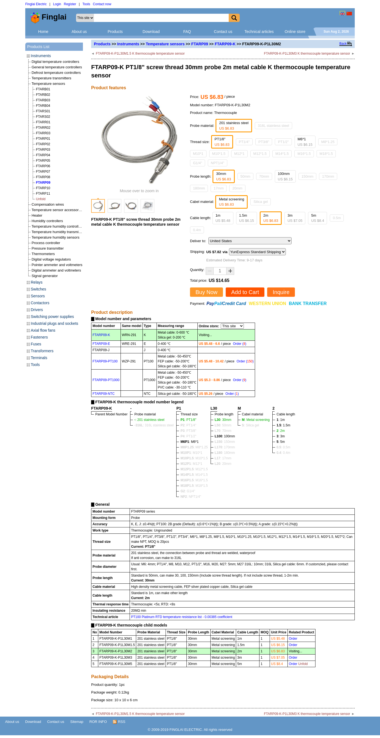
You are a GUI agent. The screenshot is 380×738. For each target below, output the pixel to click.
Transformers (42, 351)
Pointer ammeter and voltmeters (57, 265)
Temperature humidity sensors (55, 237)
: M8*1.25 (194, 447)
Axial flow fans (43, 330)
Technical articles (259, 31)
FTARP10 (43, 188)
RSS (119, 722)
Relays (37, 282)
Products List (38, 46)
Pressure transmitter (48, 248)
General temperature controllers (57, 67)
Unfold (41, 199)
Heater (37, 215)
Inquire (281, 292)
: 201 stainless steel (149, 420)
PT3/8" (263, 142)
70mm (264, 176)
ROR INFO (98, 722)
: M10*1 (191, 453)
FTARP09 (199, 44)
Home (43, 31)
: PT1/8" (188, 420)
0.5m (337, 218)
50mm (245, 176)
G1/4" (197, 163)
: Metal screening (256, 420)
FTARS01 (43, 111)
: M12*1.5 (194, 469)
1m (223, 218)
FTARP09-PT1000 (106, 380)
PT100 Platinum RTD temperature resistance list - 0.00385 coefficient (181, 617)
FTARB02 (43, 95)
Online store (295, 31)
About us (79, 31)
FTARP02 (43, 144)
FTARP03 (43, 150)
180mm (199, 188)
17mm (218, 188)
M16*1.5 (304, 154)
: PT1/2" (188, 436)
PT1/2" (283, 142)
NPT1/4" (217, 163)
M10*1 (198, 154)
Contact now (102, 4)
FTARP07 (43, 172)
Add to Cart (245, 292)
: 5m (280, 442)
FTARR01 (43, 122)
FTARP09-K (225, 44)
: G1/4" (187, 491)
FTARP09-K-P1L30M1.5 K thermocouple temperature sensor (140, 53)
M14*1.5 (282, 154)
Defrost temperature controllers (56, 73)
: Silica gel (250, 425)
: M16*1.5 (194, 480)
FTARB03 (43, 100)
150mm (307, 176)
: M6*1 (189, 442)
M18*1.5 (326, 154)
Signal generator (45, 276)
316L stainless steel (273, 126)
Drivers (37, 310)
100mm (285, 176)
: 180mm (225, 453)
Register (70, 4)
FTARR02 (43, 128)
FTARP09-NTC (103, 394)
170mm (328, 176)
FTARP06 (43, 166)
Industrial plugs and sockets (54, 323)
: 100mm (225, 436)
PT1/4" (244, 142)
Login (57, 4)
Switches (38, 289)
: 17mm (223, 458)
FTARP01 (43, 139)
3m (294, 218)
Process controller (46, 243)
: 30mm (223, 420)
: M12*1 (191, 464)
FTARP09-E (101, 344)
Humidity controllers (47, 221)
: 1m (280, 420)
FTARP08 (43, 177)
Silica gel (260, 202)
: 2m (280, 431)
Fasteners (39, 337)
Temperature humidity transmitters (59, 232)
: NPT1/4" (190, 497)
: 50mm (223, 425)
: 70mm (223, 431)
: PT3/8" (188, 431)
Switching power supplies (52, 316)
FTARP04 (43, 155)
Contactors (40, 303)
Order (293, 639)
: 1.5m (283, 425)
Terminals (39, 358)
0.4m (197, 230)
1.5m (246, 218)
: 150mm (225, 442)
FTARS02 (43, 117)
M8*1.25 (327, 142)
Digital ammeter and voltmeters (56, 270)
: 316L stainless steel (154, 425)
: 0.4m (283, 453)
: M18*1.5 (194, 486)
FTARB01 (43, 89)
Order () (239, 344)
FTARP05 (43, 161)
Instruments (128, 44)
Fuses (36, 344)
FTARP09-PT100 (105, 361)
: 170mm (225, 447)
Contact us (223, 31)
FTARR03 (43, 133)
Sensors (38, 296)
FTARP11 (43, 193)
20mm (237, 188)
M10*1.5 (218, 154)
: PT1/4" (188, 425)
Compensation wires (48, 204)
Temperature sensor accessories (57, 210)
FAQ (187, 31)
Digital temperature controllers (55, 62)
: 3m (280, 436)
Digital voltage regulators (51, 259)
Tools (86, 4)
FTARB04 (43, 106)
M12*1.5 (260, 154)
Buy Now (206, 292)
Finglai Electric (36, 4)
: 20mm (223, 464)
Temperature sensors (165, 44)
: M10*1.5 (194, 458)
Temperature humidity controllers (57, 226)
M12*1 (239, 154)
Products (115, 31)
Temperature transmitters (51, 78)
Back (343, 44)
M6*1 (305, 142)
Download (151, 31)
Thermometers (43, 254)
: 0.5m (283, 447)
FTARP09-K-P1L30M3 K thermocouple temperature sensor (307, 53)
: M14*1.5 (194, 475)
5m (317, 218)
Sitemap (76, 722)
